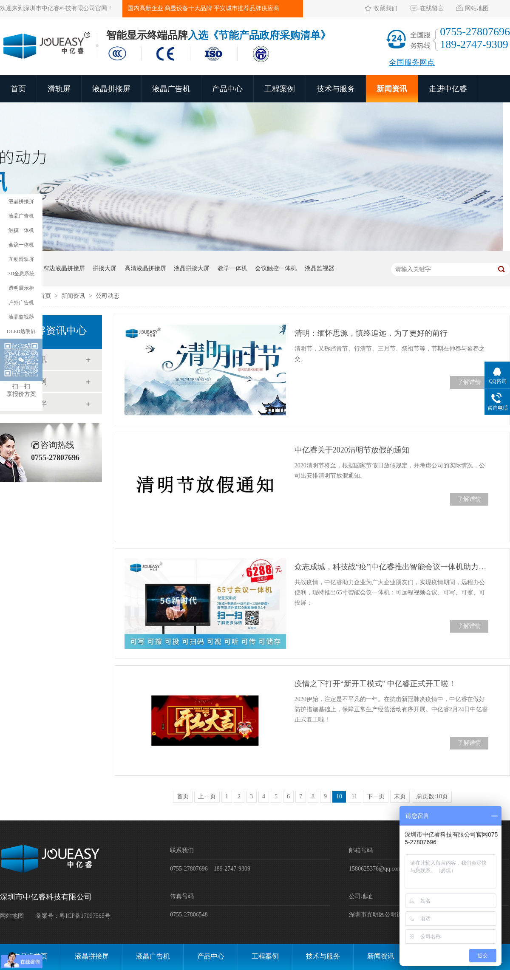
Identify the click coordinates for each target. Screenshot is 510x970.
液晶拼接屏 (111, 89)
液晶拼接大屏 (192, 268)
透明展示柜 (21, 288)
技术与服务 (336, 89)
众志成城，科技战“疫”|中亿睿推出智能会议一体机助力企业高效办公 (391, 567)
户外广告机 (21, 302)
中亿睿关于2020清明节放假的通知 (352, 450)
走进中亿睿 (448, 89)
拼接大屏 (104, 268)
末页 (400, 796)
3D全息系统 (21, 274)
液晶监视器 (319, 268)
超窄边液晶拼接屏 (61, 268)
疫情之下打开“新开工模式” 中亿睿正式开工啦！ (375, 683)
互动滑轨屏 (21, 259)
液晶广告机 (171, 89)
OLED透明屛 (21, 331)
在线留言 (432, 8)
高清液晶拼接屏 (145, 268)
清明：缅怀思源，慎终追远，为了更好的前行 (371, 333)
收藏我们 (385, 8)
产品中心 (227, 89)
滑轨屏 (59, 89)
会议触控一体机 (276, 268)
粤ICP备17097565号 (85, 916)
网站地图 (477, 8)
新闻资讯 (392, 89)
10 (339, 796)
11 (354, 796)
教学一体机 (232, 268)
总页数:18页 (432, 796)
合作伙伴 (31, 403)
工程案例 (279, 89)
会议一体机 (21, 245)
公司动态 (107, 296)
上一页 (207, 796)
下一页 (376, 796)
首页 (18, 89)
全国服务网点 (412, 62)
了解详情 (469, 382)
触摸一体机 (21, 230)
